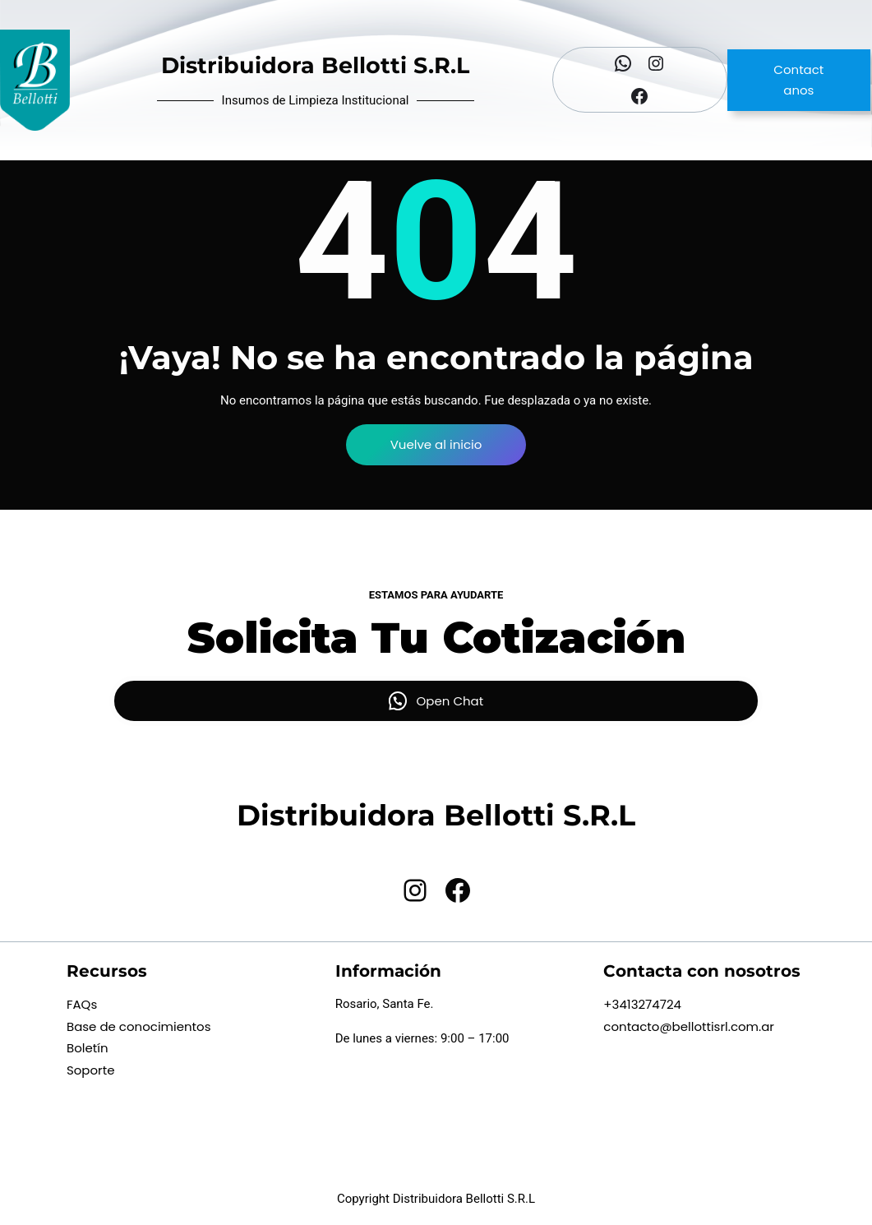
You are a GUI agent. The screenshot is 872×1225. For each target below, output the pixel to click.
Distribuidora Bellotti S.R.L (315, 65)
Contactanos (798, 80)
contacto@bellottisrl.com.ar (688, 1026)
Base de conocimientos (139, 1026)
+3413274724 (642, 1004)
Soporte (91, 1070)
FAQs (82, 1004)
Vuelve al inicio (436, 444)
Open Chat (450, 701)
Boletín (87, 1047)
